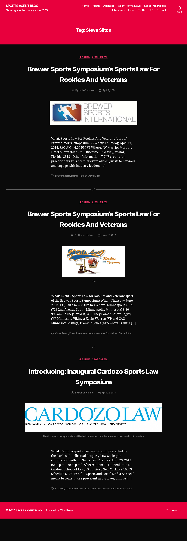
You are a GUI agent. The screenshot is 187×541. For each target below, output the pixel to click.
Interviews (118, 10)
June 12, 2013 (109, 257)
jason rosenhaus (98, 355)
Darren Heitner (80, 187)
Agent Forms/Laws (129, 5)
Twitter (142, 10)
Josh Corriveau (86, 101)
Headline (84, 57)
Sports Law (101, 57)
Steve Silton (95, 187)
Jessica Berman (111, 511)
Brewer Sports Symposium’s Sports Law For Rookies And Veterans (93, 79)
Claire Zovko (62, 355)
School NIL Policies (155, 5)
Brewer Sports (63, 187)
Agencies (108, 5)
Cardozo (60, 511)
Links (131, 10)
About (96, 5)
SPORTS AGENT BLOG (23, 6)
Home (85, 5)
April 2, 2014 (109, 101)
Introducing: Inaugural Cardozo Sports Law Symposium (93, 399)
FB (151, 10)
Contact (161, 10)
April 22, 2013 (109, 415)
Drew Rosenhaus (79, 355)
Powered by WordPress (61, 532)
